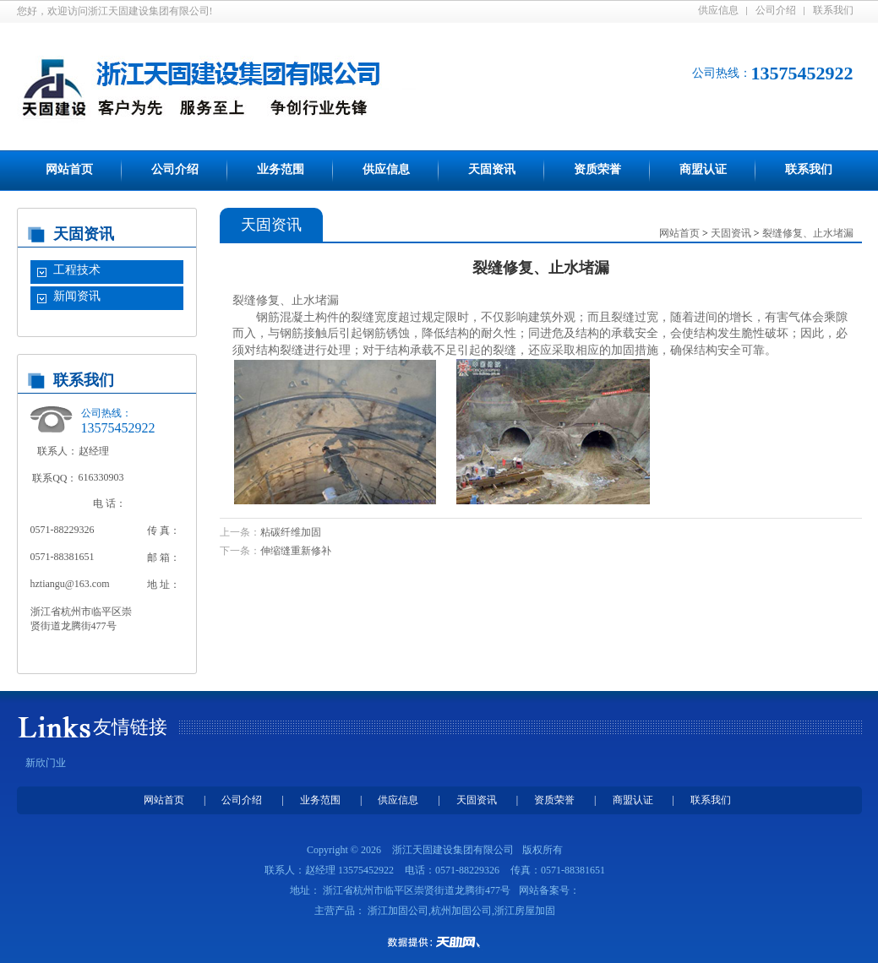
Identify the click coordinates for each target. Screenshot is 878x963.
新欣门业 (45, 763)
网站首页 (69, 169)
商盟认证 (703, 169)
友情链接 (130, 726)
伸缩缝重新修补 (295, 551)
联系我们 (833, 10)
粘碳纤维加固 (290, 532)
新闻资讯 (77, 296)
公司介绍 (775, 10)
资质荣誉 (597, 169)
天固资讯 (491, 169)
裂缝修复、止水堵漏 (807, 233)
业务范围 (280, 169)
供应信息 (718, 10)
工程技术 (77, 270)
